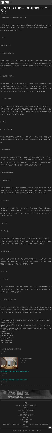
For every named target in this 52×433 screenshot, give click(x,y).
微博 (25, 415)
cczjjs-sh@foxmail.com (26, 419)
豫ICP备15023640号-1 (29, 430)
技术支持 (38, 430)
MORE (3, 356)
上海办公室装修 (16, 424)
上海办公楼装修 (6, 424)
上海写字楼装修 (43, 424)
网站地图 (31, 415)
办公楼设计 (25, 424)
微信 (20, 415)
